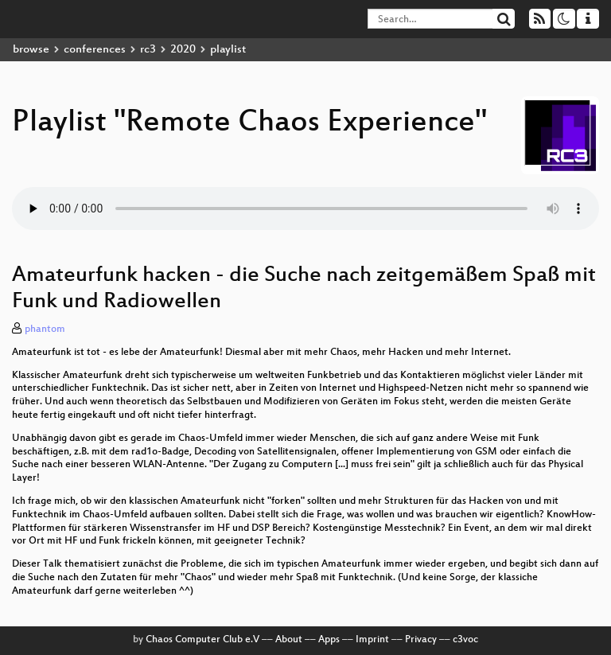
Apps (329, 639)
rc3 (148, 50)
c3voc (465, 639)
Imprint (372, 639)
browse (31, 50)
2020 (183, 50)
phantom (45, 329)
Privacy (421, 639)
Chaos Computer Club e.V (202, 639)
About (288, 639)
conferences (95, 50)
